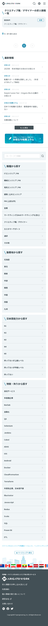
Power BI (8, 530)
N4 (5, 346)
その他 (6, 243)
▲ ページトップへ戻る (24, 552)
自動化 (6, 412)
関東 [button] (6, 273)
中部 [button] (6, 280)
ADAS (6, 446)
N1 (5, 326)
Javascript (9, 502)
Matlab (7, 405)
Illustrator (8, 495)
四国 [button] (6, 302)
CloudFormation (11, 474)
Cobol (6, 439)
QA (5, 419)
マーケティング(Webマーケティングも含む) (22, 215)
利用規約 (5, 589)
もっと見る (24, 128)
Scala (6, 516)
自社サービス (9, 391)
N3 (5, 339)
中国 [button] (6, 295)
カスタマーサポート (12, 229)
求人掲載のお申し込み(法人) (14, 584)
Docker (7, 467)
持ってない (8, 374)
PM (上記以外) (10, 201)
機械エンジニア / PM (12, 180)
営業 (6, 208)
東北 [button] (6, 266)
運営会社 (7, 599)
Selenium (8, 426)
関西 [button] (6, 288)
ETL (5, 537)
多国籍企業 (8, 398)
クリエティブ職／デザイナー (15, 222)
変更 (40, 20)
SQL (6, 523)
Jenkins (7, 432)
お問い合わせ (7, 603)
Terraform (8, 481)
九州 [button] (6, 309)
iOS (5, 453)
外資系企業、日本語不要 (14, 488)
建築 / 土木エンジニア (13, 194)
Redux (7, 509)
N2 (5, 332)
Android (7, 460)
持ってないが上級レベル (14, 360)
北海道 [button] (6, 259)
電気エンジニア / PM (12, 187)
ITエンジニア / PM (11, 173)
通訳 (6, 236)
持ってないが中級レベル (14, 367)
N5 (5, 353)
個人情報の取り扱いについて (13, 594)
